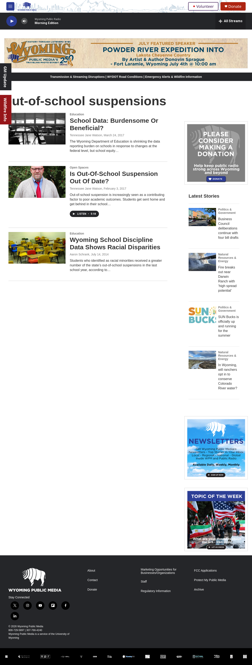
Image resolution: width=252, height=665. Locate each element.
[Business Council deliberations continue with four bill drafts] (202, 217)
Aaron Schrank (79, 254)
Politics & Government (227, 211)
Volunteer (203, 6)
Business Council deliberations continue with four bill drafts (228, 228)
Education (77, 114)
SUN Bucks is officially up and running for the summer (228, 326)
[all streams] (230, 21)
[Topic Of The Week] (216, 519)
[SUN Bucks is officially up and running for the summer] (202, 315)
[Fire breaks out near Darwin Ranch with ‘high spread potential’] (202, 262)
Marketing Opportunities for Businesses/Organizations (159, 571)
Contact (93, 580)
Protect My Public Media (210, 580)
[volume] (24, 21)
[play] (11, 21)
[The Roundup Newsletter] (216, 447)
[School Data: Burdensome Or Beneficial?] (37, 128)
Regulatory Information (156, 591)
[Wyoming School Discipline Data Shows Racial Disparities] (37, 248)
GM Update (5, 76)
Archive (199, 589)
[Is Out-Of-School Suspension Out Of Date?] (37, 182)
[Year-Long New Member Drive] (216, 152)
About (91, 570)
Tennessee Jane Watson (86, 135)
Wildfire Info (5, 109)
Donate (234, 6)
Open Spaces (79, 167)
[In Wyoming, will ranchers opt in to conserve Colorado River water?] (202, 360)
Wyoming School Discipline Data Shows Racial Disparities (115, 243)
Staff (144, 581)
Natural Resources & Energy (227, 258)
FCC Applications (205, 570)
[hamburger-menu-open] (10, 6)
